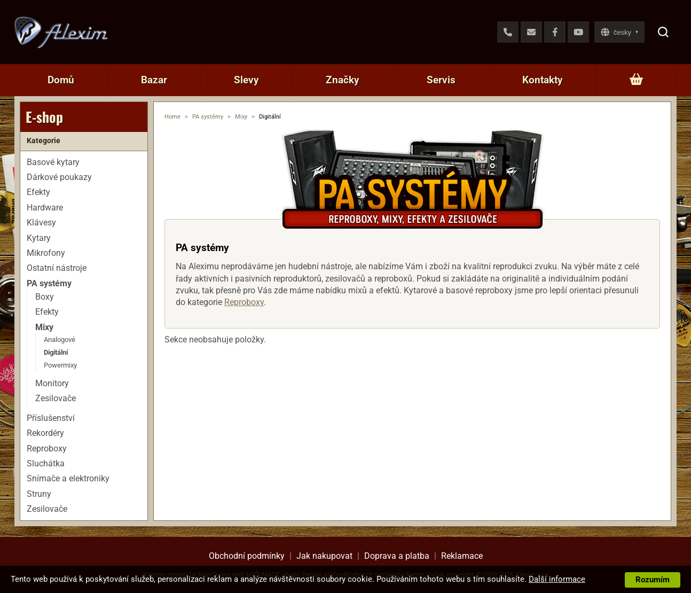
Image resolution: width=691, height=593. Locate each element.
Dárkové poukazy (59, 177)
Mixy (241, 116)
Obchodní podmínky (247, 556)
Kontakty (542, 80)
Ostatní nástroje (57, 268)
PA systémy (207, 116)
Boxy (44, 297)
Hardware (45, 207)
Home (172, 116)
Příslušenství (51, 418)
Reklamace (462, 556)
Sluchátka (46, 463)
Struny (39, 494)
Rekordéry (45, 433)
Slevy (246, 80)
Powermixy (60, 365)
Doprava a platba (396, 556)
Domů (61, 80)
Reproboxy (244, 302)
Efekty (38, 192)
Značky (342, 80)
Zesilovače (55, 398)
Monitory (52, 383)
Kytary (39, 238)
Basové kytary (53, 162)
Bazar (154, 80)
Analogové (59, 339)
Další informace (557, 579)
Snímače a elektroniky (68, 478)
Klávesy (41, 222)
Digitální (56, 352)
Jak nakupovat (324, 556)
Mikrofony (46, 253)
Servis (441, 80)
